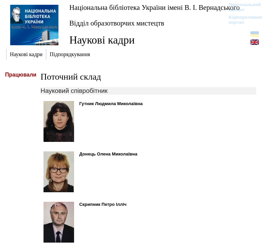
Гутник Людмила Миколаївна (111, 103)
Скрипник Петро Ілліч (102, 204)
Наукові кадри (102, 40)
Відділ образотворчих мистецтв (116, 23)
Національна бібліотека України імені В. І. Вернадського (154, 7)
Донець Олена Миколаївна (108, 154)
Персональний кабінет (241, 7)
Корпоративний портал (241, 20)
